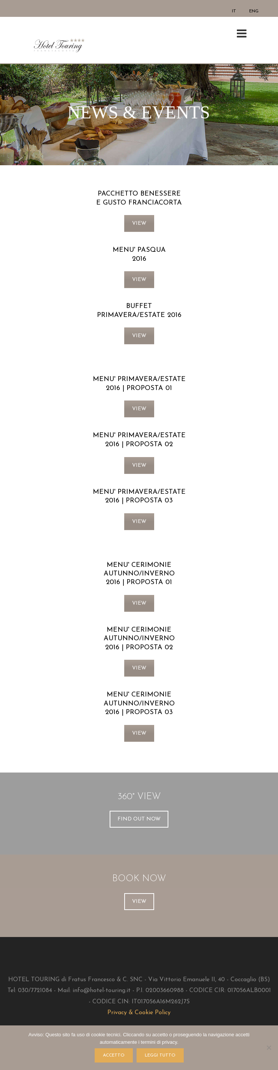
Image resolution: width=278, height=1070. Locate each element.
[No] (268, 1047)
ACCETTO (114, 1055)
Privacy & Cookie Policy (139, 1013)
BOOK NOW (139, 878)
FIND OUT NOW (139, 819)
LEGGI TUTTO (160, 1055)
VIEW (139, 223)
